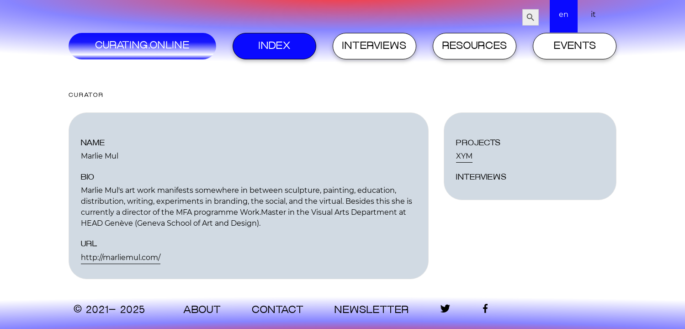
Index (274, 46)
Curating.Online (142, 45)
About (202, 310)
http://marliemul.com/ (120, 257)
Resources (474, 46)
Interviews (374, 46)
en (563, 14)
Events (575, 46)
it (593, 14)
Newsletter (372, 310)
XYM (464, 156)
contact (277, 310)
